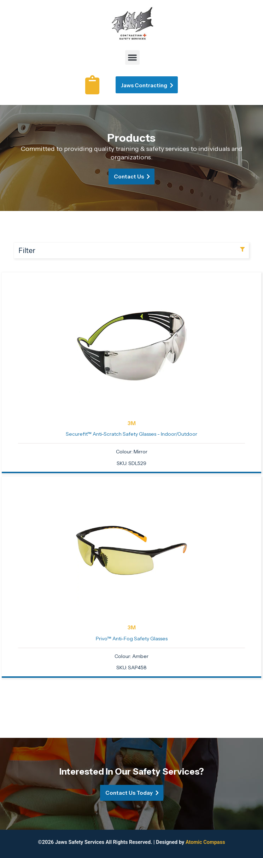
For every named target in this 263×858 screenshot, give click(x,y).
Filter (26, 250)
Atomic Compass (205, 842)
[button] (132, 57)
